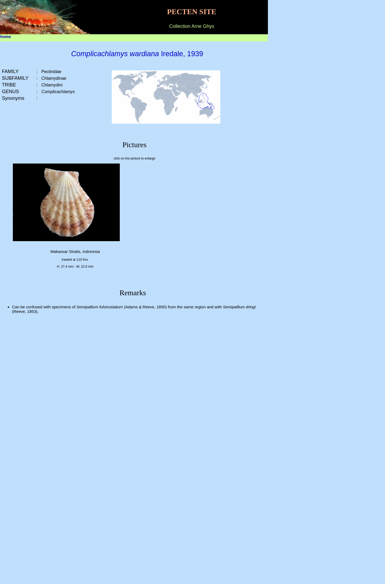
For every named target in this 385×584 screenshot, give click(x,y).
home (5, 36)
